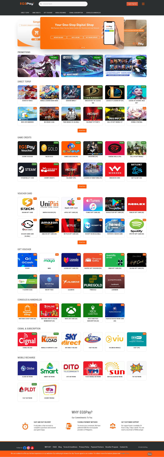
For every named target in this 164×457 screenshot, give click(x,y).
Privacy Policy (84, 447)
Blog (60, 447)
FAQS (55, 447)
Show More (82, 130)
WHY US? (48, 447)
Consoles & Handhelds (93, 12)
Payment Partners (97, 447)
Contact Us (124, 447)
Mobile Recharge (60, 12)
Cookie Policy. (125, 453)
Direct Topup (25, 12)
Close (150, 454)
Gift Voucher (48, 12)
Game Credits (36, 12)
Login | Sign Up (132, 4)
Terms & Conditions (70, 447)
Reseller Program (111, 447)
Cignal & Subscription (76, 12)
